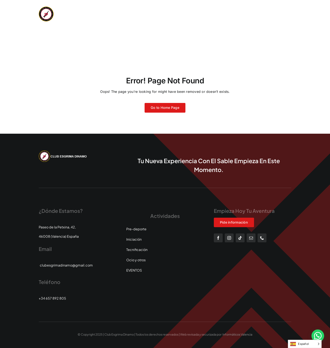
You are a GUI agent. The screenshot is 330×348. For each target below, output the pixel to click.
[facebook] (218, 237)
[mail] (251, 237)
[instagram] (229, 237)
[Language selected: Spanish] (305, 344)
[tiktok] (240, 237)
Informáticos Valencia (237, 334)
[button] (317, 335)
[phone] (262, 237)
